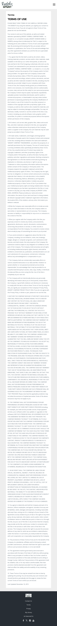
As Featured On (28, 616)
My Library (28, 612)
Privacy (28, 609)
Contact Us (28, 601)
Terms (29, 605)
